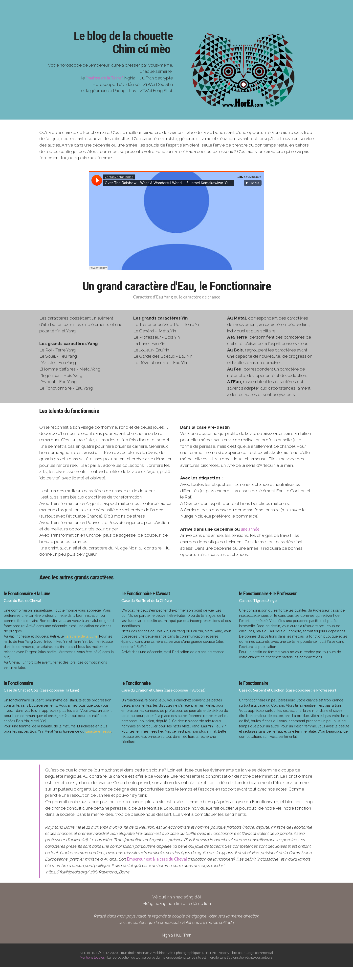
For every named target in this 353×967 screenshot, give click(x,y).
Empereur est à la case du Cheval (157, 859)
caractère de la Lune (81, 636)
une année (250, 529)
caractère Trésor (98, 731)
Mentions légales (92, 957)
